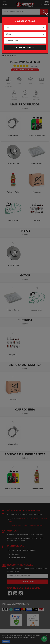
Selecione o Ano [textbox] (11, 41)
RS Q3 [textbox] (8, 34)
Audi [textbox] (7, 27)
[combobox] (25, 27)
